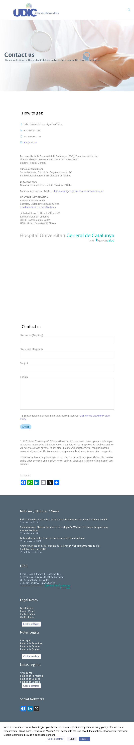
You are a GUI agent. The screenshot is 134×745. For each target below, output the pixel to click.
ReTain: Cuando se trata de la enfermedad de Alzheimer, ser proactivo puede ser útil (63, 519)
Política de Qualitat (30, 649)
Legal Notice (26, 608)
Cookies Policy (27, 614)
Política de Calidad (30, 682)
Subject (67, 366)
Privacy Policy (27, 611)
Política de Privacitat (31, 643)
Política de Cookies (30, 646)
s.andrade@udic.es (30, 207)
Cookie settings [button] (31, 624)
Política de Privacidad (31, 676)
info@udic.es (28, 142)
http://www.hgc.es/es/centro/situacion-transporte (79, 191)
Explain (67, 393)
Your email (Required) (67, 352)
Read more (25, 731)
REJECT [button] (72, 739)
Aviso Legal (26, 673)
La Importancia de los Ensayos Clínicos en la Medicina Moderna (52, 538)
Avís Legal (25, 640)
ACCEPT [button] (84, 739)
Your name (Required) (67, 338)
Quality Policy (27, 617)
